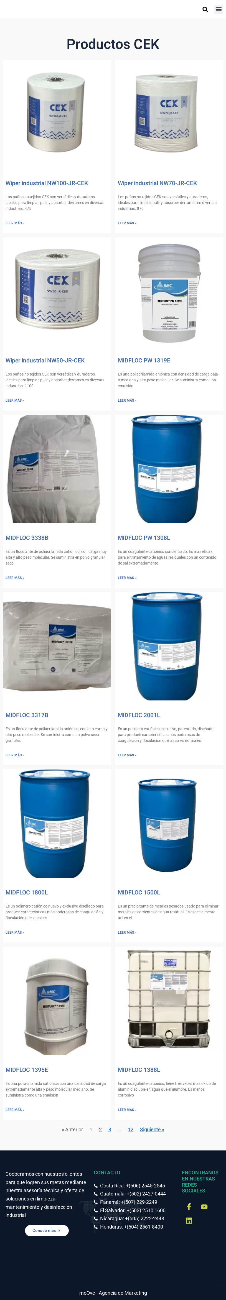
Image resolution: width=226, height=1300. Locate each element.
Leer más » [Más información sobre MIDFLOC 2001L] (127, 755)
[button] (218, 9)
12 (130, 1129)
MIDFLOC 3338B (27, 538)
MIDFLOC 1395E (27, 1070)
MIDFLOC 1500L (139, 892)
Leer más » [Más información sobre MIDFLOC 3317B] (15, 755)
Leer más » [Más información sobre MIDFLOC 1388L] (127, 1110)
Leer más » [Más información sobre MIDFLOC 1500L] (127, 932)
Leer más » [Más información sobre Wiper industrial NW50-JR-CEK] (15, 400)
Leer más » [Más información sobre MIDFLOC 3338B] (15, 578)
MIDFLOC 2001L (139, 715)
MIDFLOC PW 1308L (144, 538)
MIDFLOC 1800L (27, 892)
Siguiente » (152, 1129)
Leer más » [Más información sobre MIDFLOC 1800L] (15, 932)
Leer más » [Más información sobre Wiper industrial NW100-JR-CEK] (15, 223)
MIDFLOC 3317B (27, 715)
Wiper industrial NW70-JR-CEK (157, 183)
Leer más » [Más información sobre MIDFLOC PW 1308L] (127, 578)
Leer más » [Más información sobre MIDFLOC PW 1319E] (127, 400)
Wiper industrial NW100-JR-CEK (47, 183)
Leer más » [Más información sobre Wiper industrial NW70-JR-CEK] (127, 223)
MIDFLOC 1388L (139, 1070)
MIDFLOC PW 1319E (144, 360)
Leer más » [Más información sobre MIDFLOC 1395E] (15, 1110)
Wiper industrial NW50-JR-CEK (45, 360)
